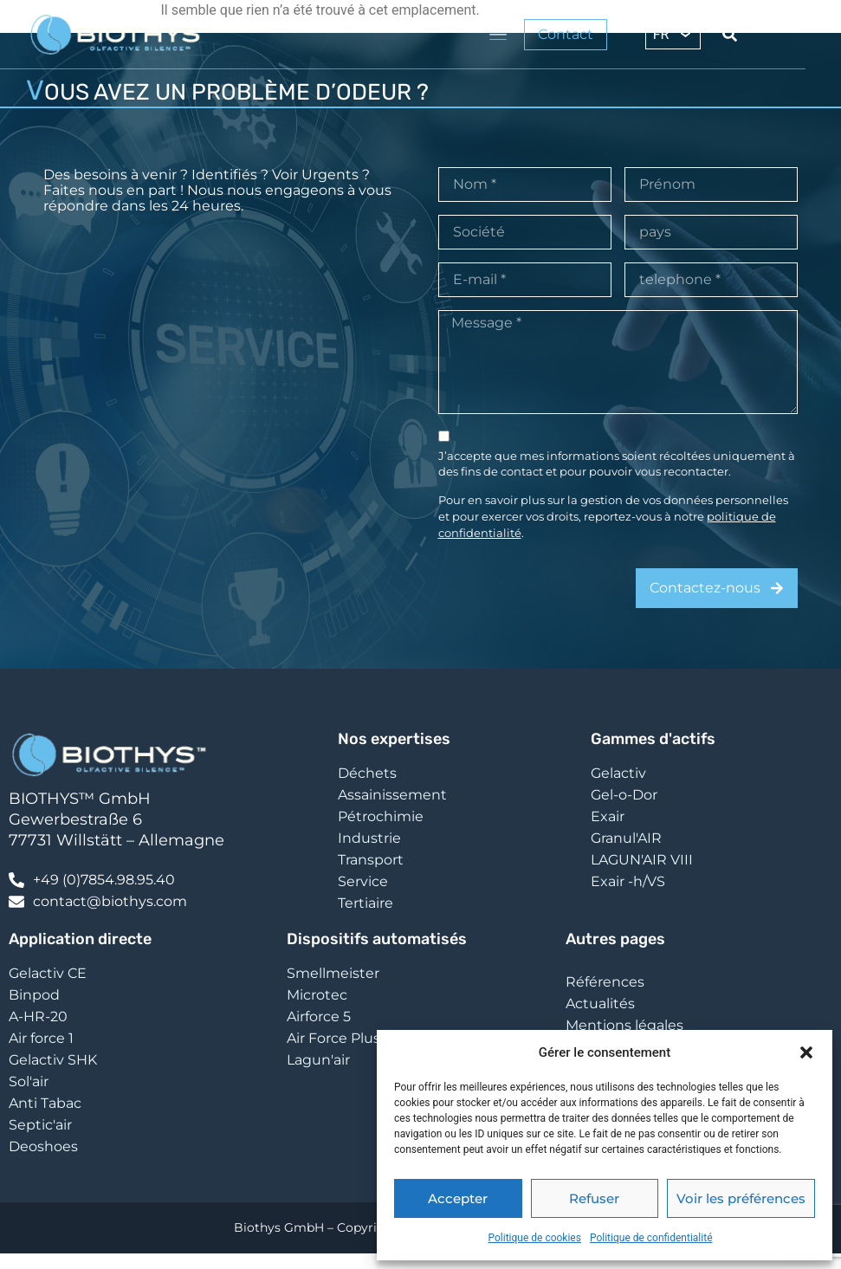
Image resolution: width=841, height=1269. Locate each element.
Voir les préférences (740, 1198)
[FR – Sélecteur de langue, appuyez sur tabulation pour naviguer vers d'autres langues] (673, 34)
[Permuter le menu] (498, 35)
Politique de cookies (534, 1238)
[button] (806, 1052)
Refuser (594, 1198)
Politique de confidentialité (651, 1238)
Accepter (458, 1198)
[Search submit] (729, 34)
